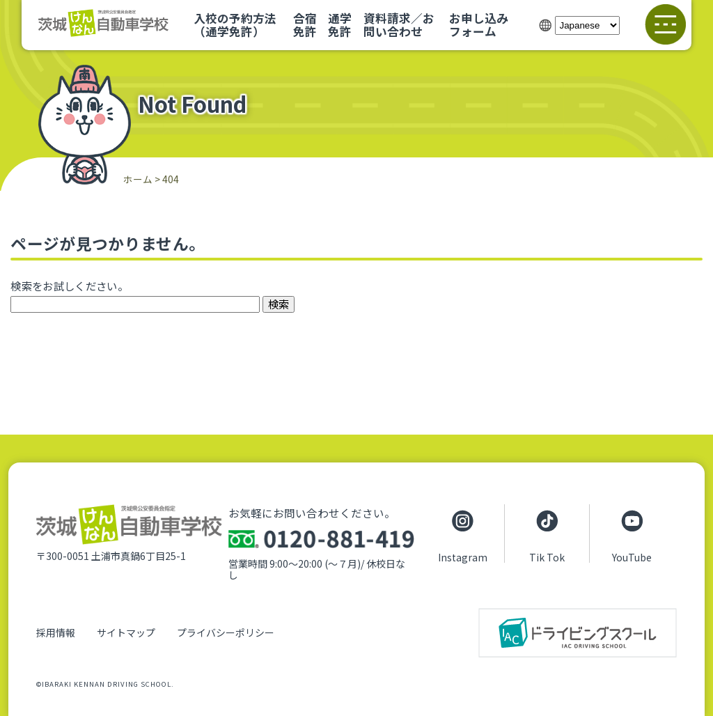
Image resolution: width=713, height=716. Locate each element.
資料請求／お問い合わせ (398, 25)
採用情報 (55, 632)
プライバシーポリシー (225, 632)
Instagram (462, 556)
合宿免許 (305, 25)
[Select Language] (587, 25)
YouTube (632, 556)
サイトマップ (126, 632)
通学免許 (340, 25)
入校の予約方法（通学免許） (235, 25)
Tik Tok (547, 556)
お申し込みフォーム (478, 25)
